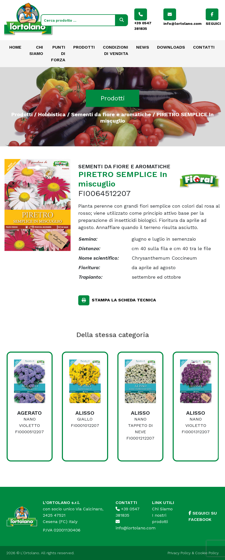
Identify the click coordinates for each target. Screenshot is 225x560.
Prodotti (84, 47)
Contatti (204, 47)
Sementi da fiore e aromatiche (111, 114)
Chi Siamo (162, 508)
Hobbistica (52, 114)
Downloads (171, 47)
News (142, 47)
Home (15, 47)
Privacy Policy (179, 553)
